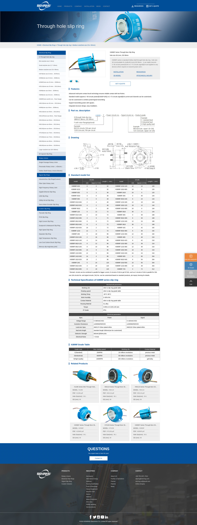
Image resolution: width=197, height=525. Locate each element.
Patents (113, 484)
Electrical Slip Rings (49, 45)
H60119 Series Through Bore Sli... (115, 387)
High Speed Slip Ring (46, 230)
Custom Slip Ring (44, 209)
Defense (89, 481)
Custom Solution (67, 484)
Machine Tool (90, 491)
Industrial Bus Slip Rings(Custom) (49, 179)
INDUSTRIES (90, 471)
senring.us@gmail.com (142, 481)
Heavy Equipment (92, 489)
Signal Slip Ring (67, 481)
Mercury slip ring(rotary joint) (48, 246)
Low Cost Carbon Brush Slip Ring (49, 242)
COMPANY (78, 6)
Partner (113, 481)
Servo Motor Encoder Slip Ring (49, 204)
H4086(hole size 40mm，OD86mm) (49, 107)
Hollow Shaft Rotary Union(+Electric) (50, 171)
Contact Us (98, 458)
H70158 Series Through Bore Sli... (115, 425)
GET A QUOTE (152, 6)
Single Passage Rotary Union (48, 162)
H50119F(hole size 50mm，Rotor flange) (50, 116)
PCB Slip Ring (43, 217)
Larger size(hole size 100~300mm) (48, 149)
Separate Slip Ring (45, 234)
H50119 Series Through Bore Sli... (146, 387)
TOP (190, 284)
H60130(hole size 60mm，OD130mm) (49, 128)
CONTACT (106, 6)
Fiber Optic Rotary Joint (46, 183)
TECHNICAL (191, 276)
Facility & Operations (117, 479)
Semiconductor (91, 507)
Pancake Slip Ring (45, 213)
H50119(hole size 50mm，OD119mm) (49, 111)
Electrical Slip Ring (45, 53)
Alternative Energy (92, 479)
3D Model (191, 268)
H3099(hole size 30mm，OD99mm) (49, 90)
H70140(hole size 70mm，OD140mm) (49, 133)
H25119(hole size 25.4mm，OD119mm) (50, 86)
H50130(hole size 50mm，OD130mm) (49, 120)
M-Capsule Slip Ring (45, 154)
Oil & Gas (89, 502)
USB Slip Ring (43, 196)
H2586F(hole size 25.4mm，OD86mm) (49, 82)
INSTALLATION (89, 6)
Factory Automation (92, 484)
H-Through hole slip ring (46, 57)
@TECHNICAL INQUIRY (144, 75)
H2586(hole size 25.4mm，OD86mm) (49, 78)
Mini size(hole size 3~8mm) (46, 61)
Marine (88, 494)
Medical (88, 497)
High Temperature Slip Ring (48, 238)
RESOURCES (137, 6)
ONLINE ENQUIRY (191, 259)
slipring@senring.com (142, 479)
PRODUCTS (68, 6)
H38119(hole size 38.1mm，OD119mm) (50, 103)
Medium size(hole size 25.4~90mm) (84, 45)
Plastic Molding (91, 504)
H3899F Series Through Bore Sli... (146, 425)
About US (114, 476)
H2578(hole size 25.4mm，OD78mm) (49, 74)
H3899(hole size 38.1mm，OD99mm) (49, 95)
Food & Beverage (91, 486)
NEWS (98, 6)
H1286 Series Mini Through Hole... (85, 387)
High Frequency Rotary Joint (48, 187)
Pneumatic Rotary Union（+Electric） (51, 166)
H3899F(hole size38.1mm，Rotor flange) (50, 99)
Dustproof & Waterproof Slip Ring (49, 225)
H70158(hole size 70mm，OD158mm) (49, 137)
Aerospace (89, 476)
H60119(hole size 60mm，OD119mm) (49, 124)
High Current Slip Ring (46, 221)
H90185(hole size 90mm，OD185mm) (49, 145)
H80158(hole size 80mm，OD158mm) (49, 141)
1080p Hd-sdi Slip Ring (46, 200)
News (112, 486)
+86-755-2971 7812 (141, 476)
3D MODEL (117, 75)
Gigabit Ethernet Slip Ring (47, 192)
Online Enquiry (140, 484)
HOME (59, 6)
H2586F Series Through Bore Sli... (85, 425)
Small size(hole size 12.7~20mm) (48, 65)
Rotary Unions (43, 158)
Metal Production (91, 499)
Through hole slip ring (64, 45)
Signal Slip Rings (44, 175)
